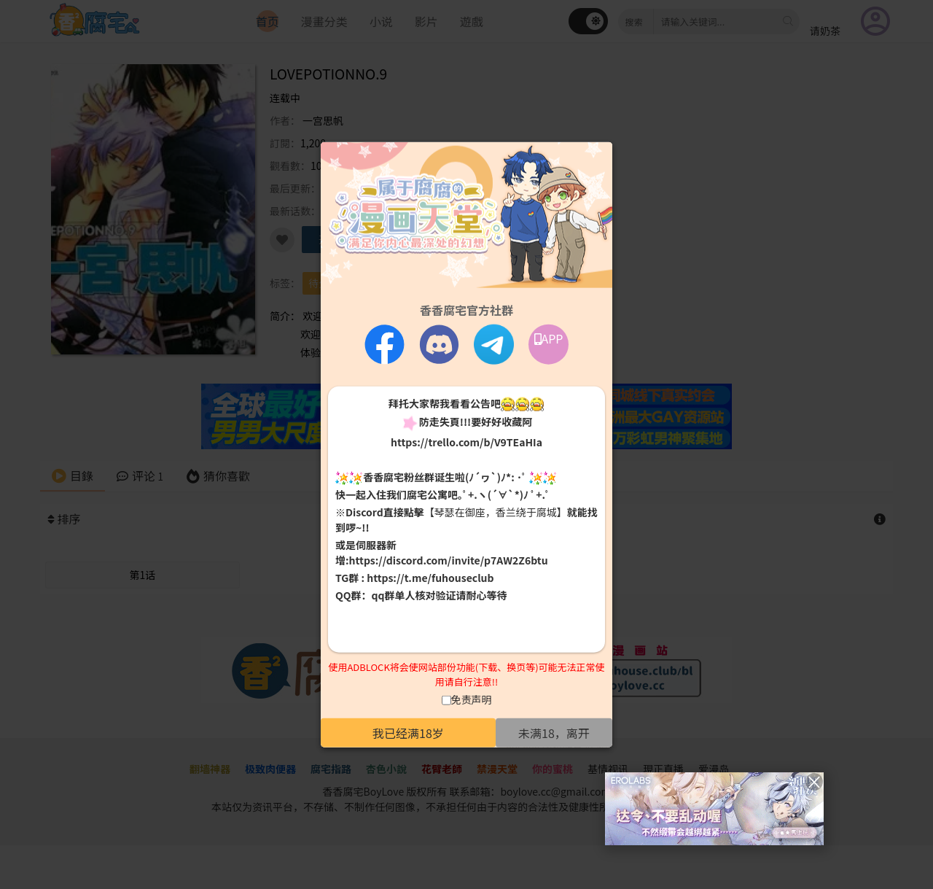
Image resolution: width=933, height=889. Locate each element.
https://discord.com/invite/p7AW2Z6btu (448, 560)
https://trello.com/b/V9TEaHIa (466, 441)
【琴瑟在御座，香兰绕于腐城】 (495, 512)
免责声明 (471, 699)
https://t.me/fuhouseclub (430, 577)
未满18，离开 (554, 733)
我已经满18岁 (408, 733)
